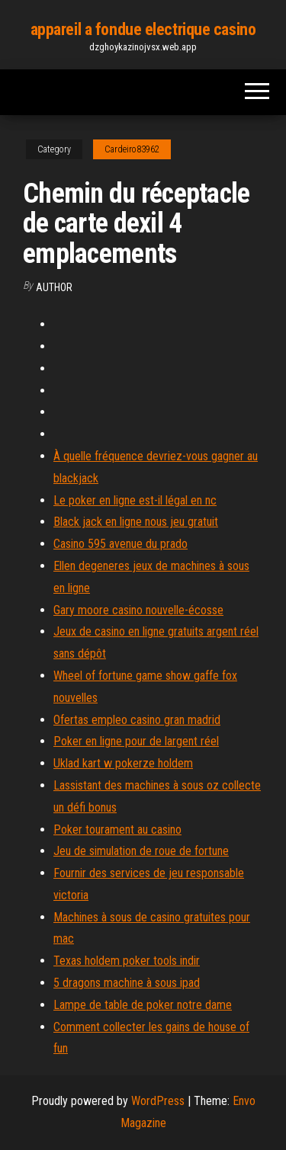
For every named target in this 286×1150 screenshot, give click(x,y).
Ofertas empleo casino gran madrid (136, 720)
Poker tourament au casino (117, 829)
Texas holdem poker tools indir (126, 960)
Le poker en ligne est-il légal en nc (135, 500)
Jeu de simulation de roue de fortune (141, 851)
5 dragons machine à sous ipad (126, 982)
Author (54, 287)
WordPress (158, 1101)
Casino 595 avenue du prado (120, 544)
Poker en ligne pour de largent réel (136, 741)
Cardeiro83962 (131, 149)
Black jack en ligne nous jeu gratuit (135, 521)
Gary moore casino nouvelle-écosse (138, 610)
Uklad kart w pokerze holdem (123, 763)
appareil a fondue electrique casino (143, 29)
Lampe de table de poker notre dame (142, 1005)
